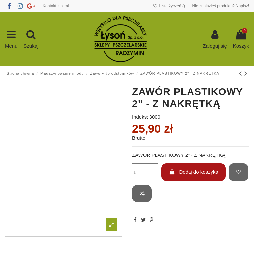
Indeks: (140, 117)
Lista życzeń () (169, 6)
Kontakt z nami (56, 6)
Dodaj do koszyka (193, 172)
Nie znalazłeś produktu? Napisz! (220, 6)
